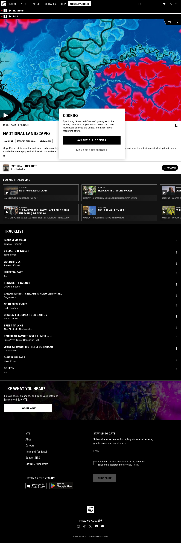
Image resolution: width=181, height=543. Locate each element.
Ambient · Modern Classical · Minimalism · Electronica (110, 198)
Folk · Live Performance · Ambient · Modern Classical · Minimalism (36, 218)
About (28, 439)
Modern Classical (26, 141)
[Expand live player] (177, 22)
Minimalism (45, 141)
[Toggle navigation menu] (177, 3)
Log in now (28, 408)
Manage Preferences (91, 150)
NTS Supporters (79, 3)
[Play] (90, 70)
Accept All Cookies (91, 140)
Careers (29, 445)
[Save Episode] (177, 125)
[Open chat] (164, 3)
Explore (36, 3)
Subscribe (105, 478)
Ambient (8, 141)
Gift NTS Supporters (36, 464)
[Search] (139, 4)
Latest (24, 3)
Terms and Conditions (98, 536)
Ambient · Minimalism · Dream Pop (21, 198)
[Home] (3, 3)
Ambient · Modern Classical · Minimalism (103, 218)
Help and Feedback (36, 451)
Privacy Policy (131, 464)
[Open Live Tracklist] (168, 22)
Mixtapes (50, 3)
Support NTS (32, 457)
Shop (63, 3)
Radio (12, 3)
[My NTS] (171, 3)
